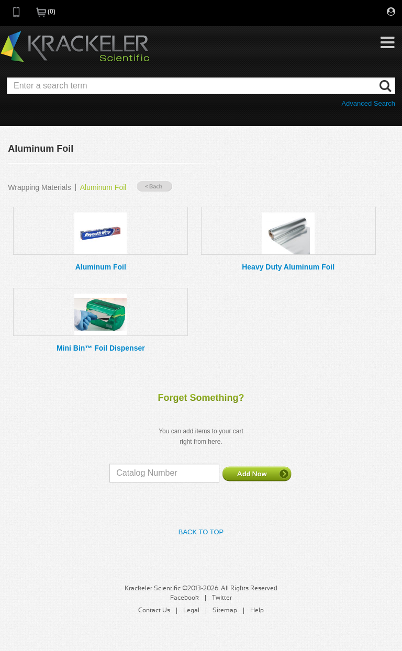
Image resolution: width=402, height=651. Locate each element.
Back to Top (201, 532)
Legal (191, 611)
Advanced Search (368, 103)
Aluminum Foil (103, 187)
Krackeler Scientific (75, 47)
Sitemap (225, 611)
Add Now (257, 473)
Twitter (222, 598)
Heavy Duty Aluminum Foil (288, 267)
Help (257, 611)
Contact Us (154, 611)
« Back (154, 187)
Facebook (184, 598)
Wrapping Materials (39, 187)
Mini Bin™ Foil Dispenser (101, 348)
